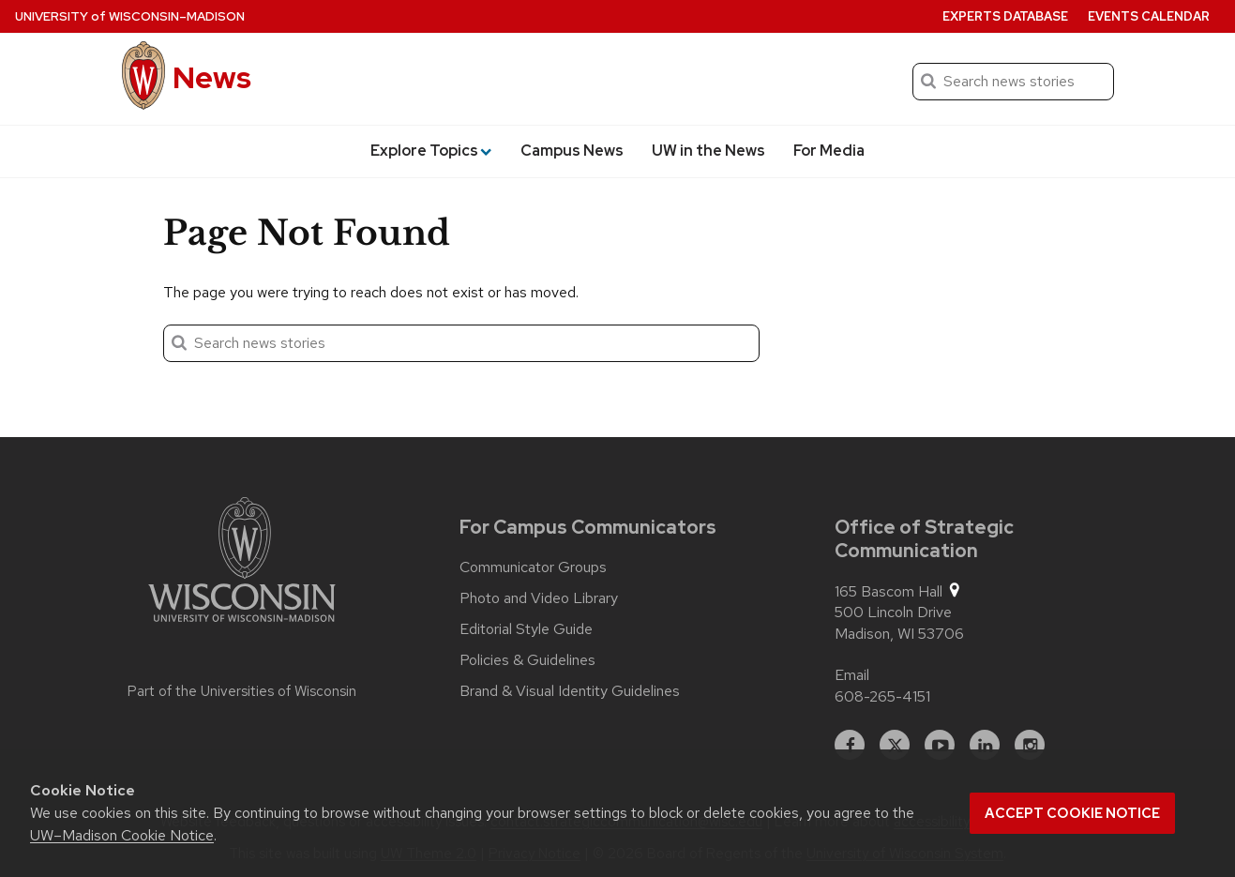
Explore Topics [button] (430, 150)
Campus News (572, 150)
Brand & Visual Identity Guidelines (569, 691)
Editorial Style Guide (526, 629)
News (212, 77)
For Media (829, 150)
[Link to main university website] (242, 562)
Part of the (242, 691)
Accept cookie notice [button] (1072, 813)
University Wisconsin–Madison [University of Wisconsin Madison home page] (130, 16)
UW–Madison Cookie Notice (122, 835)
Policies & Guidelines (527, 660)
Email (852, 675)
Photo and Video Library (538, 598)
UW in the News (708, 150)
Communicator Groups (533, 567)
